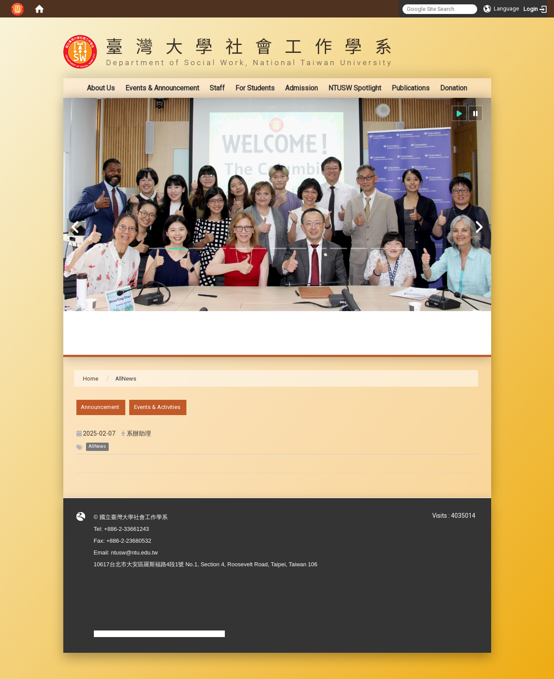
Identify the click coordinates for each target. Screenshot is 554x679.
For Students (255, 88)
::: (473, 24)
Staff (217, 88)
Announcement (100, 407)
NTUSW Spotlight (354, 88)
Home (90, 378)
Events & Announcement (162, 88)
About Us (101, 88)
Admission (301, 88)
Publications (411, 88)
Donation (453, 88)
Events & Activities (157, 407)
